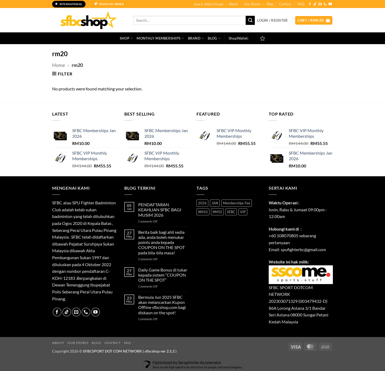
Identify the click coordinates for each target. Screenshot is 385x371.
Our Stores (252, 4)
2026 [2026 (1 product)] (202, 203)
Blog (270, 4)
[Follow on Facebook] (309, 4)
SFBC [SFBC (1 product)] (231, 212)
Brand (196, 38)
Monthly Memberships (160, 38)
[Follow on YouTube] (330, 4)
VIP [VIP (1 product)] (243, 212)
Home (58, 65)
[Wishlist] (262, 38)
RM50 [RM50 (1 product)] (217, 212)
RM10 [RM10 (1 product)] (203, 212)
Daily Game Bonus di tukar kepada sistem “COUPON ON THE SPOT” (162, 274)
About (233, 4)
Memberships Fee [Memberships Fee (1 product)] (236, 203)
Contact (285, 4)
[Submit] (250, 20)
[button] (272, 20)
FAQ (301, 4)
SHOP (126, 38)
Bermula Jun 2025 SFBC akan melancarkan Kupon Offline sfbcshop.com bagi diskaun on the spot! (162, 304)
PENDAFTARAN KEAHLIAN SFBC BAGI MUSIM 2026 (159, 209)
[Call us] (325, 4)
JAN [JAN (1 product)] (214, 203)
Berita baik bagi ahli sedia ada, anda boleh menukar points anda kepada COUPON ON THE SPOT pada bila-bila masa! (161, 242)
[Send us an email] (320, 4)
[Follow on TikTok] (315, 4)
